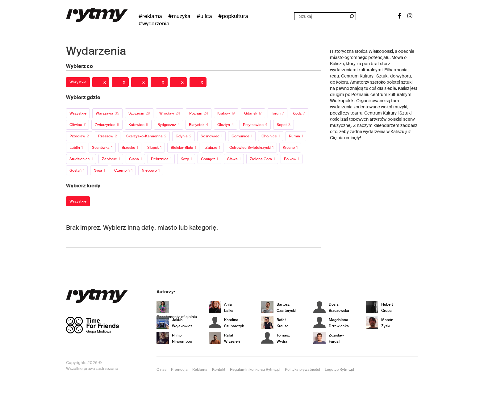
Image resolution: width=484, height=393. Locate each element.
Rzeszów (107, 136)
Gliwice (77, 124)
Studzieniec (81, 159)
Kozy (186, 159)
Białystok (198, 124)
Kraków (226, 113)
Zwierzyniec (107, 124)
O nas (161, 369)
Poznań (198, 113)
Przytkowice (255, 124)
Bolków (291, 159)
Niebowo (151, 170)
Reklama (199, 369)
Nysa (99, 170)
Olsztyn (225, 124)
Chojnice (270, 136)
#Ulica (204, 16)
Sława (233, 159)
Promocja (179, 369)
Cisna (135, 159)
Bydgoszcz (168, 124)
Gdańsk (253, 113)
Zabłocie (111, 159)
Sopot (283, 124)
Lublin (76, 147)
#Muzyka (179, 16)
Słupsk (154, 147)
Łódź (299, 113)
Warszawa (107, 113)
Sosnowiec (211, 136)
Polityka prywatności (302, 369)
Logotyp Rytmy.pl (339, 369)
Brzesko (130, 147)
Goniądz (209, 159)
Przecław (79, 136)
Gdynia (183, 136)
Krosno (290, 147)
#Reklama (150, 16)
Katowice (138, 124)
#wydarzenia (154, 23)
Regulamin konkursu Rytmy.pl (255, 369)
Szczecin (139, 113)
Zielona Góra (262, 159)
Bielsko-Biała (183, 147)
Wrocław (169, 113)
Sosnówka (102, 147)
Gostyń (76, 170)
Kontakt (218, 369)
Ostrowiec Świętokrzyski (251, 147)
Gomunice (242, 136)
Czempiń (123, 170)
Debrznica (161, 159)
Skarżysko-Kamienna (146, 136)
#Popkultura (233, 16)
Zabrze (212, 147)
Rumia (296, 136)
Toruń (277, 113)
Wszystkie (77, 82)
